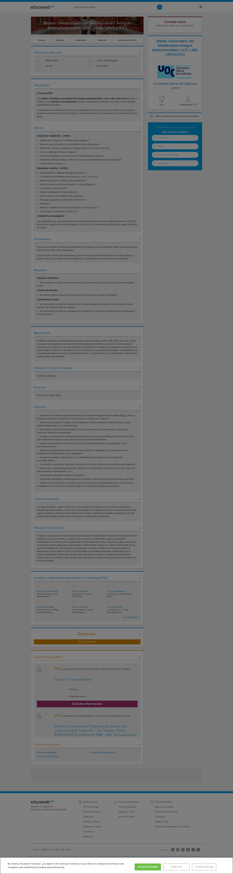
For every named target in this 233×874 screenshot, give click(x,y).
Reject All (176, 867)
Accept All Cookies (148, 867)
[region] (116, 865)
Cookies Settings (204, 867)
